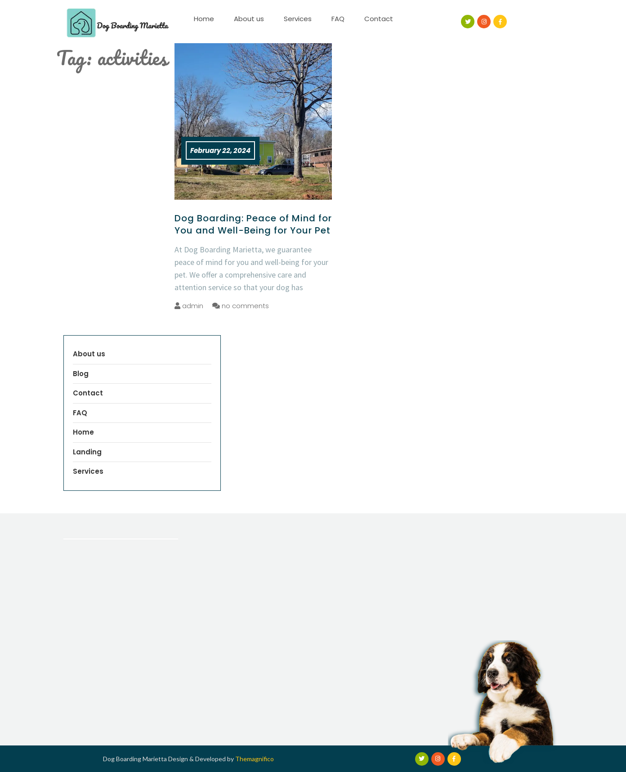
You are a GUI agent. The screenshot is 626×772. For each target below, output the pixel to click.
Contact (378, 18)
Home (204, 18)
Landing (87, 452)
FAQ (337, 18)
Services (298, 18)
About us (249, 18)
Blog (81, 373)
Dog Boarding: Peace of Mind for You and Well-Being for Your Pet (253, 224)
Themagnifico (254, 759)
